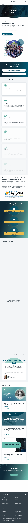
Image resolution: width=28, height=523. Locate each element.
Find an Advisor (4, 511)
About (5, 4)
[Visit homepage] (14, 1)
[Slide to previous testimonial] (13, 363)
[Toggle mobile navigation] (2, 1)
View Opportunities (7, 34)
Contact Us (3, 515)
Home (3, 4)
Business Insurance (4, 499)
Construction (16, 499)
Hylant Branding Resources (18, 515)
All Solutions (3, 504)
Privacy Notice (3, 520)
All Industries (16, 504)
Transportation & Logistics (18, 503)
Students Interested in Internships (14, 70)
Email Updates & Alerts (18, 511)
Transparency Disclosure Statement (10, 520)
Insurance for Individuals (5, 503)
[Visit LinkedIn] (25, 494)
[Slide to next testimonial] (15, 363)
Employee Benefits (4, 500)
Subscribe (14, 474)
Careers (3, 512)
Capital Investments (17, 512)
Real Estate (16, 500)
